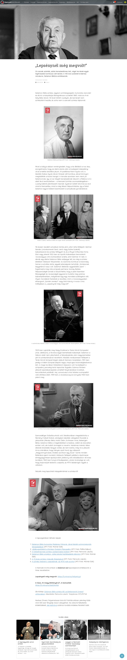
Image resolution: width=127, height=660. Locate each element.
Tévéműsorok (71, 2)
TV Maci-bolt (84, 2)
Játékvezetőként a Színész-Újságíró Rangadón (51, 549)
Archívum (10, 2)
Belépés (119, 2)
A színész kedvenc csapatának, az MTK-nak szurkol (53, 561)
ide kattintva (52, 605)
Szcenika (62, 2)
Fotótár (33, 2)
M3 (78, 2)
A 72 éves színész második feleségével (47, 559)
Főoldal (26, 2)
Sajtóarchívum (53, 2)
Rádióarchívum (42, 2)
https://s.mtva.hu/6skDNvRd (47, 585)
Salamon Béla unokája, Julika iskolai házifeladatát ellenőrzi (56, 554)
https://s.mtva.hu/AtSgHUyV (69, 577)
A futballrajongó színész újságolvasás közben (51, 552)
